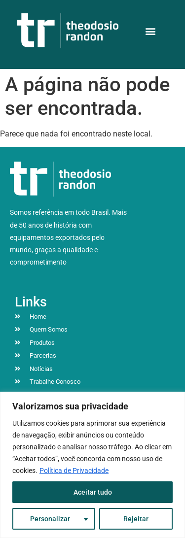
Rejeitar (135, 519)
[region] (92, 465)
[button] (150, 31)
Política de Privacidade (74, 470)
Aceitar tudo (93, 492)
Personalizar (50, 519)
